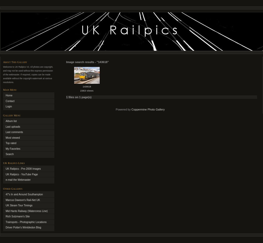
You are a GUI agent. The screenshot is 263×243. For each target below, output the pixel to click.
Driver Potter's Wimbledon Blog (23, 227)
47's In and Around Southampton (24, 194)
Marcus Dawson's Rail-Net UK (23, 200)
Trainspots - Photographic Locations (26, 222)
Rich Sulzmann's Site (18, 216)
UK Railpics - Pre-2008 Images (23, 168)
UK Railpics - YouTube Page (22, 174)
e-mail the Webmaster (18, 179)
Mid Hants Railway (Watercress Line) (27, 211)
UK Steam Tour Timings (19, 205)
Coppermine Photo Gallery (148, 109)
